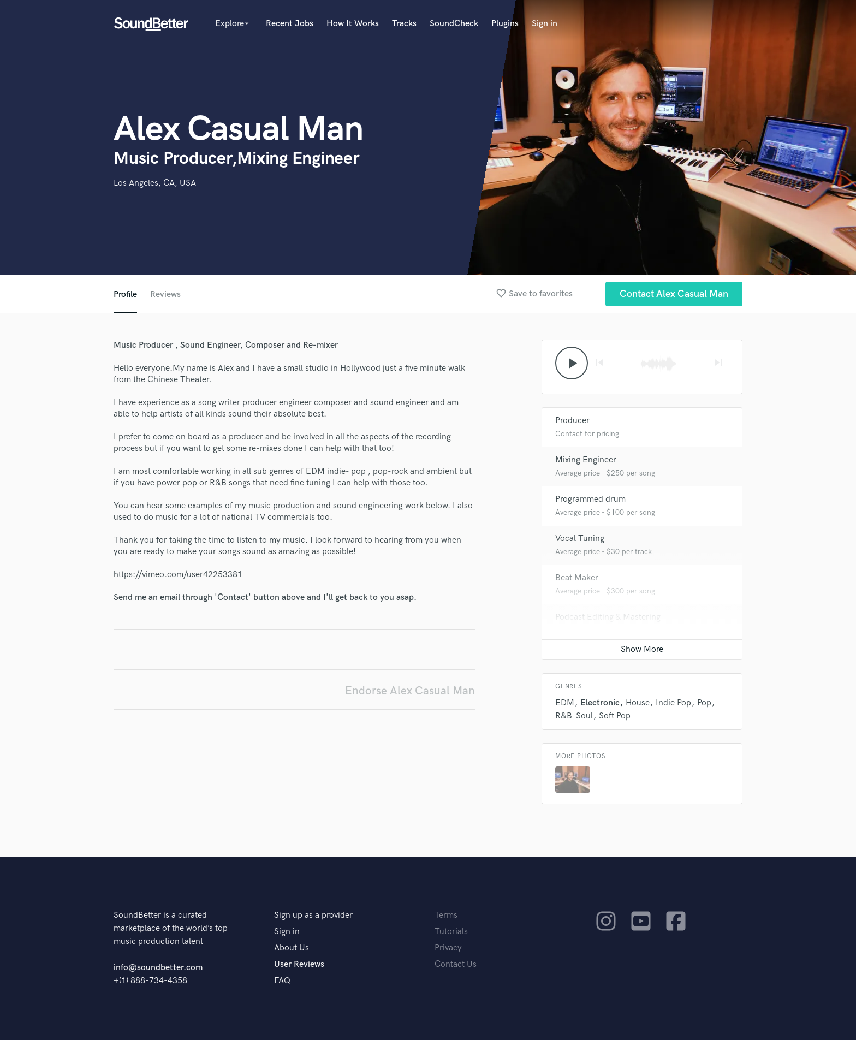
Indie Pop (673, 703)
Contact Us (456, 964)
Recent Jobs (289, 24)
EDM (564, 703)
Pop (704, 703)
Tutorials (451, 931)
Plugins (505, 24)
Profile (125, 294)
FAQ (282, 981)
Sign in (544, 24)
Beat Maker (576, 578)
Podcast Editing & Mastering (608, 617)
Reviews (165, 294)
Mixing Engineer (585, 460)
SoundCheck (454, 24)
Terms (446, 915)
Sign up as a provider (313, 915)
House (638, 703)
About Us (291, 948)
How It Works (352, 24)
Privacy (448, 948)
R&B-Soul (574, 716)
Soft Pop (615, 716)
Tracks (404, 24)
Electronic (600, 703)
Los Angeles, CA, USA (155, 183)
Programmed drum (590, 499)
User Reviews (299, 964)
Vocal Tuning (579, 538)
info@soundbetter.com (158, 967)
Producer (572, 420)
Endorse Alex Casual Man (410, 691)
